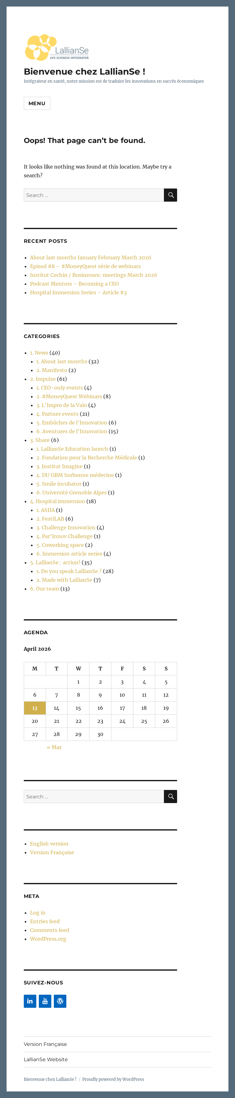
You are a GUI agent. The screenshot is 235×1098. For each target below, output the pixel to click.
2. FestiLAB (50, 519)
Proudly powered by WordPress (113, 1079)
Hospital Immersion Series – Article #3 (78, 292)
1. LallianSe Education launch (72, 449)
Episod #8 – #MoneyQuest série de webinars (85, 266)
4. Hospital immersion (57, 501)
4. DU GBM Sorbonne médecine (75, 475)
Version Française (52, 852)
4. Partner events (57, 414)
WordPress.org (48, 939)
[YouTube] (45, 1001)
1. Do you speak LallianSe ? (69, 571)
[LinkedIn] (30, 1001)
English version (49, 844)
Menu (37, 103)
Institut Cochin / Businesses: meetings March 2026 (93, 275)
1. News (39, 353)
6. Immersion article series (69, 554)
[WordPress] (60, 1001)
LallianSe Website (46, 1059)
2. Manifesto (51, 370)
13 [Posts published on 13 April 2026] (34, 708)
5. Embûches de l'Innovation (71, 422)
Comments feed (49, 930)
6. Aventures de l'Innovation (71, 431)
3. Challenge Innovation (65, 527)
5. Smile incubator (58, 484)
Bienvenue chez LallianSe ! (84, 71)
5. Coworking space (60, 545)
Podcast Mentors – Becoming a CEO (74, 284)
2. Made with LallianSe (64, 580)
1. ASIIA (45, 510)
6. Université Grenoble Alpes (71, 492)
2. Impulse (43, 379)
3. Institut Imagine (59, 466)
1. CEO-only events (59, 388)
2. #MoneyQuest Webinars (69, 396)
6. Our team (44, 589)
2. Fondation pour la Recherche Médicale (86, 457)
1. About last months (61, 361)
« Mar (54, 747)
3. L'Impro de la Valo (61, 405)
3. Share (40, 440)
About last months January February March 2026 (90, 257)
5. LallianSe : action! (55, 562)
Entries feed (45, 921)
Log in (38, 912)
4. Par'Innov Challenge (64, 536)
